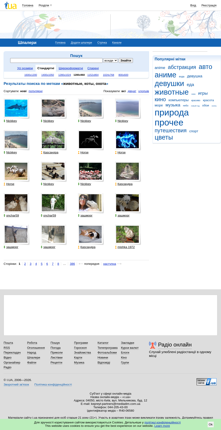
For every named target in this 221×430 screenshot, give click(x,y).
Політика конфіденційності (53, 384)
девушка (194, 76)
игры (203, 93)
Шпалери (33, 357)
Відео (8, 357)
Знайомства (82, 352)
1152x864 (93, 75)
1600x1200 (30, 75)
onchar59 (11, 215)
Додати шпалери (81, 42)
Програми (81, 342)
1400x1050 (47, 75)
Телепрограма (108, 347)
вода (182, 76)
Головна (27, 5)
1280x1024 (64, 75)
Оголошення (36, 347)
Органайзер (12, 362)
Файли (31, 362)
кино (160, 99)
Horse (83, 152)
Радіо (7, 367)
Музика (79, 362)
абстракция (182, 67)
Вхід (193, 5)
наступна (109, 263)
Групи (125, 362)
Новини (103, 357)
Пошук (55, 342)
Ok (211, 424)
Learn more (162, 426)
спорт (193, 131)
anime (160, 68)
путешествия (171, 130)
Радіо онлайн (175, 345)
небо (185, 105)
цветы (164, 137)
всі (123, 91)
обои (205, 105)
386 (72, 263)
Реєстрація (209, 5)
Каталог (103, 342)
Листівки (56, 357)
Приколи (56, 352)
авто (205, 66)
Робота (32, 342)
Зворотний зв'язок (16, 384)
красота (208, 100)
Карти (78, 357)
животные (172, 92)
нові (23, 91)
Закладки (127, 342)
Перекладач (12, 352)
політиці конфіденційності (162, 422)
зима (193, 94)
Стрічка (102, 42)
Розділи (44, 5)
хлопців (143, 91)
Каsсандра (49, 152)
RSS (7, 347)
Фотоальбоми (107, 352)
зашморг (85, 215)
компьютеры (178, 100)
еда (190, 84)
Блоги (125, 352)
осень (214, 106)
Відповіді (104, 362)
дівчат (132, 91)
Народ (31, 352)
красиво (195, 100)
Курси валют (130, 347)
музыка (173, 105)
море (159, 105)
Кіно (124, 357)
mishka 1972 (125, 247)
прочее (169, 122)
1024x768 (108, 75)
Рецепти (56, 362)
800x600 (123, 75)
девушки (169, 83)
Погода (55, 347)
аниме (165, 75)
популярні (35, 91)
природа (172, 112)
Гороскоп (80, 347)
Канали (117, 42)
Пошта (8, 342)
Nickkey (10, 121)
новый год (195, 106)
